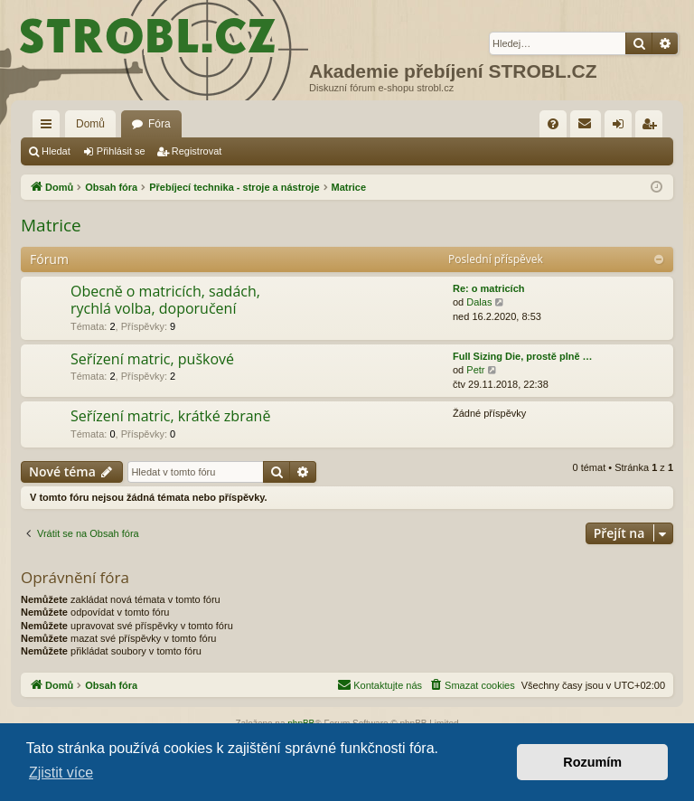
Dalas (479, 302)
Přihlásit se (121, 151)
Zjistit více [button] (61, 772)
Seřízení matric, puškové (152, 359)
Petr (475, 369)
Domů (90, 124)
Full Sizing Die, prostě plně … (523, 356)
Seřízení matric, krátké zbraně (170, 416)
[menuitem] (553, 123)
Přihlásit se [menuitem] (622, 127)
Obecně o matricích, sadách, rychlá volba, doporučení (165, 299)
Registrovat (197, 151)
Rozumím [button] (592, 762)
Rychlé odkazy (50, 127)
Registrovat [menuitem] (652, 127)
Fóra (159, 124)
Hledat (56, 151)
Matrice (51, 225)
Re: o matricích (488, 288)
